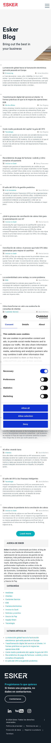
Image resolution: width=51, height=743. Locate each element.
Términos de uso (32, 726)
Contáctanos (15, 699)
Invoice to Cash (11, 163)
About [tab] (42, 324)
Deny (25, 424)
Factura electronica (13, 606)
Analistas (9, 593)
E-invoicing (9, 73)
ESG (6, 280)
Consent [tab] (9, 324)
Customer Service (11, 312)
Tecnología (9, 132)
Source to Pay (11, 616)
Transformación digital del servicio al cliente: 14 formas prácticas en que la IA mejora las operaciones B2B (25, 99)
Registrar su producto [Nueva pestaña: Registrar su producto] (33, 730)
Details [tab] (25, 324)
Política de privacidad (14, 726)
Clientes (8, 453)
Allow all (25, 408)
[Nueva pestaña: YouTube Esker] (19, 711)
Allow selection (25, 416)
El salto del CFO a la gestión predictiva (19, 187)
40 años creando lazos (12, 450)
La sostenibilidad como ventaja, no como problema (24, 277)
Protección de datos (13, 730)
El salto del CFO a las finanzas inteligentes (20, 479)
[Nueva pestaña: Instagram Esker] (29, 711)
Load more (25, 533)
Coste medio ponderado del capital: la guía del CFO (24, 129)
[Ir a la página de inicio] (16, 675)
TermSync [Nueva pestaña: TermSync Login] (9, 734)
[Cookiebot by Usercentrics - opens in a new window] (36, 317)
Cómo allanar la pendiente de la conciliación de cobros (25, 508)
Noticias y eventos (13, 613)
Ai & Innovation (10, 190)
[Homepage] (11, 5)
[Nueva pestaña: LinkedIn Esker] (9, 711)
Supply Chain (10, 620)
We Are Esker (10, 105)
